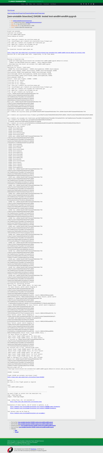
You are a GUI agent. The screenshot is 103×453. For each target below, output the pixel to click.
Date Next (15, 13)
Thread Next (28, 13)
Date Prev (10, 13)
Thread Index (41, 13)
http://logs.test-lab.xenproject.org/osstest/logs (26, 401)
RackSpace (33, 449)
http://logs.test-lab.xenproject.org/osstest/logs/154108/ (26, 377)
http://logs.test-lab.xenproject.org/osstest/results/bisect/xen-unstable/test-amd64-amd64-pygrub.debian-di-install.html (46, 52)
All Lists (12, 10)
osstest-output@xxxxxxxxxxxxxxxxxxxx (22, 20)
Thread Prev (22, 13)
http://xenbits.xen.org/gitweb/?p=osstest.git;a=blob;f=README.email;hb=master (35, 406)
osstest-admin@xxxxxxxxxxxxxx (33, 22)
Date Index (34, 13)
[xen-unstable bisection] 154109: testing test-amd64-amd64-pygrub (35, 424)
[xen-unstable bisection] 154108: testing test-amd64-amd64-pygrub (35, 422)
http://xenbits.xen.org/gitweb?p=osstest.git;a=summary (27, 413)
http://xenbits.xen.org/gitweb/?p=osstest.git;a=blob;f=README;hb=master (33, 408)
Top (8, 10)
